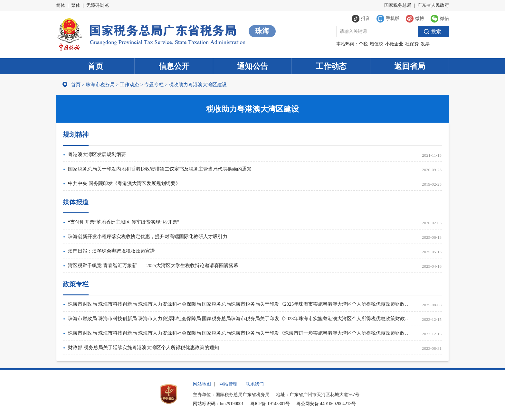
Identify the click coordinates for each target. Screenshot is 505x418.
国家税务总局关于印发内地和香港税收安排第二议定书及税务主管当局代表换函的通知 (160, 169)
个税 (363, 44)
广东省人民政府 (433, 5)
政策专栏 (76, 284)
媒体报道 (76, 202)
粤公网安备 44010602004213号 (326, 403)
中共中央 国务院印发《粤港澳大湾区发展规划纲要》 (124, 183)
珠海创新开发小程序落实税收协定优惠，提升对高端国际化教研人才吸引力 (147, 236)
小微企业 (394, 44)
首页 (95, 66)
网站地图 (202, 384)
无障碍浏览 (97, 5)
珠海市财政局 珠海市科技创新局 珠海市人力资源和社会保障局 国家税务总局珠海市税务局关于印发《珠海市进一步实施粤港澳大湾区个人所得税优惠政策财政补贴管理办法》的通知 (240, 333)
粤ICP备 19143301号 (270, 403)
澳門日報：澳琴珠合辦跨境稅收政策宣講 (111, 251)
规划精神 (76, 134)
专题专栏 (154, 84)
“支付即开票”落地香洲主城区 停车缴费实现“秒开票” (123, 222)
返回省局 (409, 66)
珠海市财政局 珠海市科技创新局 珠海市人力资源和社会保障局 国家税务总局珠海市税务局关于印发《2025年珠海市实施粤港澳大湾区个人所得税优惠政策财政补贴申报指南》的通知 (240, 304)
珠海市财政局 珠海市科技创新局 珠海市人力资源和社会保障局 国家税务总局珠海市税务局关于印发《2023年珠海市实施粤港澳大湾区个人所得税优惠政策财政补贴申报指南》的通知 (240, 318)
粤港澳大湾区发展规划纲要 (97, 154)
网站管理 (228, 384)
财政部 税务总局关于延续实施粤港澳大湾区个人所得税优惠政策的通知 (143, 347)
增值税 (376, 44)
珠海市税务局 (100, 84)
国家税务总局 (397, 5)
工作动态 (331, 66)
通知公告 (252, 66)
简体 (60, 5)
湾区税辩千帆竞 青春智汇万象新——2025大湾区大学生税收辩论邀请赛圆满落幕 (153, 265)
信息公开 (173, 66)
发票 (425, 44)
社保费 (412, 44)
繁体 (75, 5)
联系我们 (255, 384)
